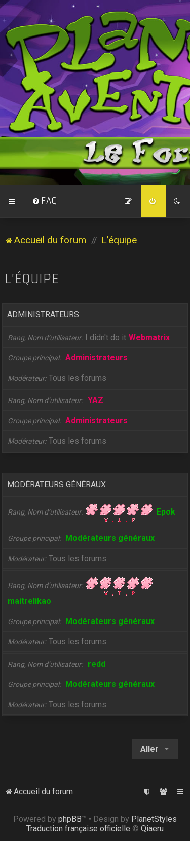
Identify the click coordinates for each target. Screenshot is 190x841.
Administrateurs (43, 314)
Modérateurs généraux (56, 484)
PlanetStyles (154, 819)
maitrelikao (29, 601)
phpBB (70, 819)
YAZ (95, 400)
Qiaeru (152, 828)
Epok (166, 512)
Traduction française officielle (78, 828)
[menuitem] (44, 201)
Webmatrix (149, 337)
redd (96, 664)
